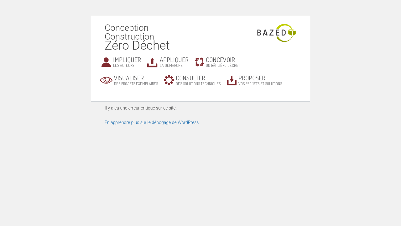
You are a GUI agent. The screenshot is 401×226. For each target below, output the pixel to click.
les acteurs (127, 62)
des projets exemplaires (136, 80)
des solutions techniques (198, 80)
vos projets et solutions (260, 80)
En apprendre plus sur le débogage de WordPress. (152, 122)
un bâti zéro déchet (223, 62)
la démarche (174, 62)
